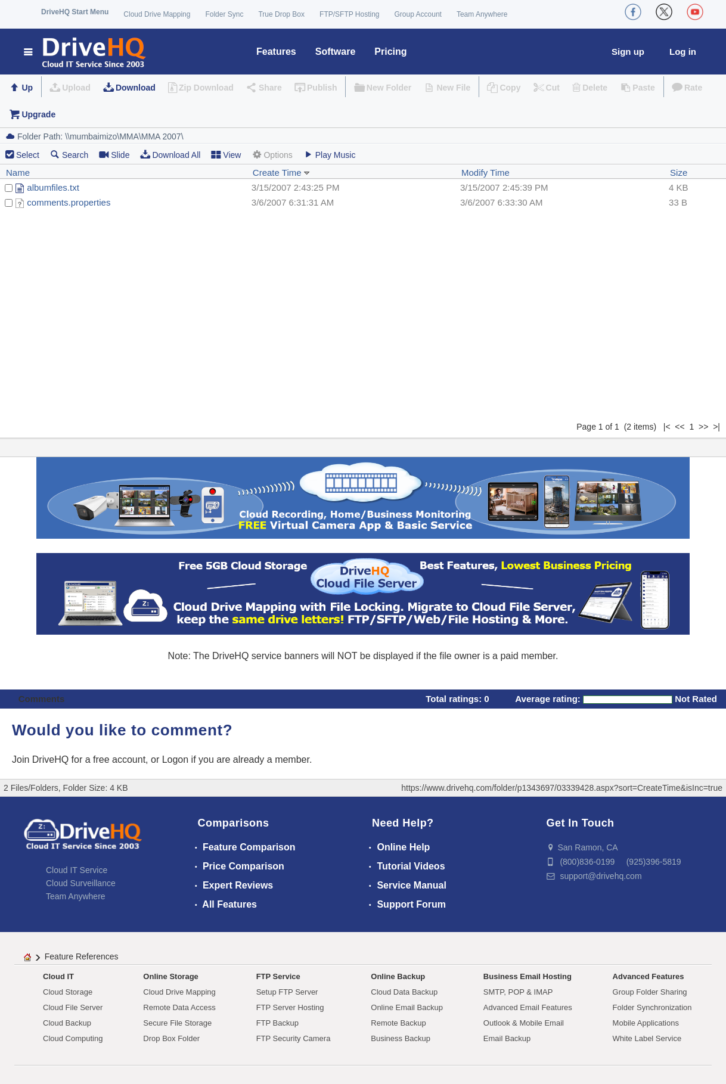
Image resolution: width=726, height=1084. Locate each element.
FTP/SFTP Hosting (349, 14)
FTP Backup (277, 1022)
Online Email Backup (407, 1007)
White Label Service (647, 1038)
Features (276, 51)
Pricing (390, 51)
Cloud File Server (73, 1007)
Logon (175, 759)
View (226, 154)
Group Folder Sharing (650, 991)
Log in (682, 51)
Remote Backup (398, 1022)
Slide (114, 154)
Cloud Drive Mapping (156, 14)
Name (18, 172)
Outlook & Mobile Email (523, 1022)
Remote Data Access (179, 1007)
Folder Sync (224, 14)
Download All (170, 154)
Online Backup (398, 976)
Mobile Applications (646, 1022)
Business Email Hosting (527, 976)
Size (678, 172)
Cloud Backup (67, 1022)
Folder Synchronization (652, 1007)
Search (69, 154)
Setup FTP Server (287, 991)
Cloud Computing (73, 1038)
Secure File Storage (177, 1022)
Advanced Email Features (527, 1007)
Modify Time (485, 172)
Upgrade (38, 114)
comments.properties (68, 202)
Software (335, 51)
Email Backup (506, 1038)
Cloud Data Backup (404, 991)
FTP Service (278, 976)
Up (27, 87)
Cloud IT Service (76, 870)
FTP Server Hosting (290, 1007)
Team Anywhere (482, 14)
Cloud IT (58, 976)
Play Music (329, 154)
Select (27, 155)
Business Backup (400, 1038)
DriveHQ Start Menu (74, 12)
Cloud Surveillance (81, 883)
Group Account (418, 14)
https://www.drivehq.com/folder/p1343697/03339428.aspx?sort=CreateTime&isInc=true (561, 788)
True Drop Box (281, 14)
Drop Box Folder (171, 1038)
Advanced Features (648, 976)
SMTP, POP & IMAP (518, 991)
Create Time (281, 172)
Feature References (82, 956)
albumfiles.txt (53, 187)
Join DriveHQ (42, 759)
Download (136, 87)
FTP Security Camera (293, 1038)
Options (272, 154)
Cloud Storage (67, 991)
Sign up (628, 51)
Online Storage (170, 976)
